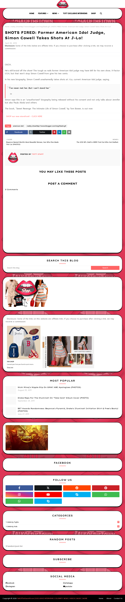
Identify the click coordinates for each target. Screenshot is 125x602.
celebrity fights (62, 522)
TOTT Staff (37, 154)
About (12, 4)
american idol (18, 126)
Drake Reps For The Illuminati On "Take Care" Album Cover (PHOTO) (53, 398)
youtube (68, 586)
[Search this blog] (48, 268)
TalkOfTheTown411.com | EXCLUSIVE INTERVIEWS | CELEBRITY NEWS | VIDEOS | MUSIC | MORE (52, 598)
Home (4, 4)
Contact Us (118, 598)
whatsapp (69, 583)
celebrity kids (62, 526)
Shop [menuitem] (93, 13)
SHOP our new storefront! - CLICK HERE (24, 116)
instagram (11, 586)
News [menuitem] (54, 13)
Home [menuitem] (31, 13)
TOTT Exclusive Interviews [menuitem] (75, 13)
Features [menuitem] (42, 13)
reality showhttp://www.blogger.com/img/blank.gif (30, 26)
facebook (10, 583)
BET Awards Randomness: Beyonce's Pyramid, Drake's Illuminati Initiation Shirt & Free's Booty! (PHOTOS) (68, 409)
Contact (21, 4)
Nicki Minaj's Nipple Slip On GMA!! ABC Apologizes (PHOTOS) (49, 387)
